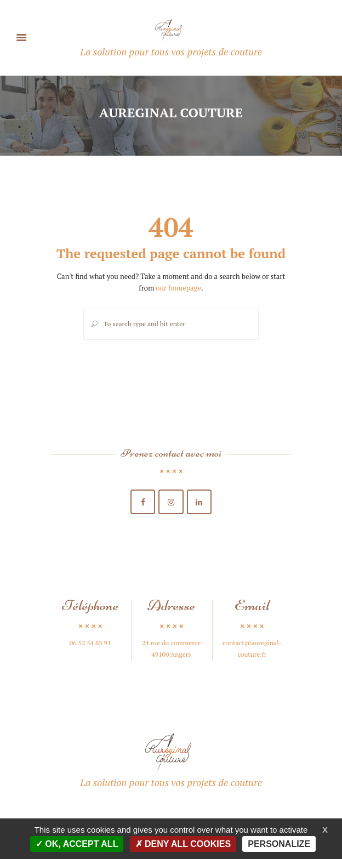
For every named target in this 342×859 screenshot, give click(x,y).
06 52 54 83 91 (90, 643)
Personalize (279, 844)
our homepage (178, 288)
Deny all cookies (183, 844)
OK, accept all (77, 844)
